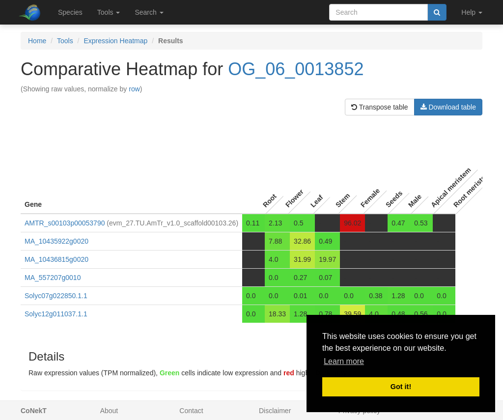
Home (37, 41)
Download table (448, 107)
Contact (191, 411)
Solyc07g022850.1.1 (56, 296)
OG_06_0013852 (295, 69)
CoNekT (34, 411)
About (109, 411)
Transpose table (379, 107)
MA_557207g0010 (53, 277)
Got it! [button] (401, 387)
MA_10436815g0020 (56, 259)
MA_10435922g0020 (56, 241)
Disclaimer (275, 411)
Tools (65, 41)
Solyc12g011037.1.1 (56, 314)
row (134, 89)
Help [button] (471, 12)
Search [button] (149, 12)
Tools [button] (108, 12)
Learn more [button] (344, 361)
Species (70, 12)
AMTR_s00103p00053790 (65, 223)
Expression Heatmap (115, 41)
